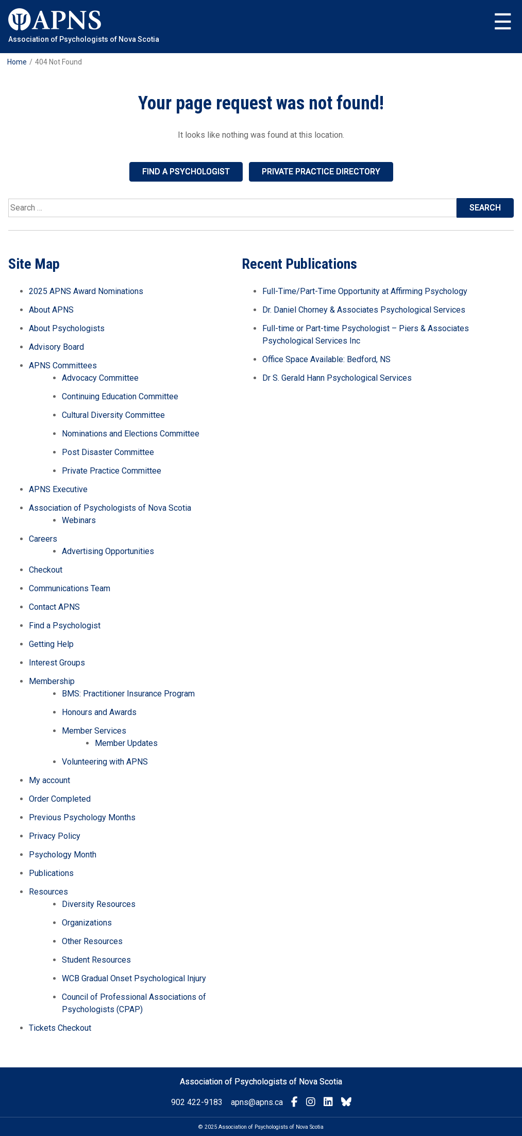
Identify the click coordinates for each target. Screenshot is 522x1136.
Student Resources (96, 960)
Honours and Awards (99, 712)
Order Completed (60, 799)
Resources (48, 892)
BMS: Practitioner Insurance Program (128, 694)
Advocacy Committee (100, 378)
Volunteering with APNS (105, 762)
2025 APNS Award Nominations (86, 291)
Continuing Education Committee (120, 396)
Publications (51, 873)
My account (49, 780)
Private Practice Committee (111, 471)
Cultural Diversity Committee (113, 415)
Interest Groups (57, 663)
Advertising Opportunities (108, 551)
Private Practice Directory (321, 171)
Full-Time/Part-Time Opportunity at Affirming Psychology (364, 291)
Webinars (79, 520)
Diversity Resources (99, 904)
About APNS (51, 310)
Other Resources (92, 941)
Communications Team (69, 588)
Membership (52, 681)
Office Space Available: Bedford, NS (326, 359)
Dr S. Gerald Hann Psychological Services (337, 378)
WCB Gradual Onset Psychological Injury (134, 978)
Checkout (45, 570)
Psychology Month (62, 854)
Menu (503, 22)
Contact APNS (54, 607)
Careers (43, 539)
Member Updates (126, 743)
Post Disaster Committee (108, 452)
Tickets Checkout (60, 1028)
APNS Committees (63, 365)
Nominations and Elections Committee (130, 434)
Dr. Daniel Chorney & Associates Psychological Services (363, 310)
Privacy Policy (54, 836)
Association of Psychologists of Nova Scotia (110, 508)
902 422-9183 (197, 1102)
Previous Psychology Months (82, 817)
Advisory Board (56, 347)
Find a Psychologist (186, 171)
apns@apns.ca (257, 1102)
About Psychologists (67, 328)
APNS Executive (58, 489)
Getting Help (51, 644)
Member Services (94, 731)
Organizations (87, 923)
